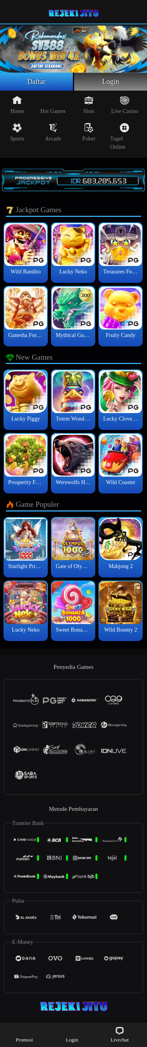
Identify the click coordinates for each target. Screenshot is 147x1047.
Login (110, 82)
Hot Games (52, 104)
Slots (88, 104)
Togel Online (119, 136)
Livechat (120, 1034)
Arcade (53, 132)
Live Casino (124, 104)
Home (17, 104)
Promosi (24, 1034)
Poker (88, 132)
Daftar (36, 82)
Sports (17, 132)
